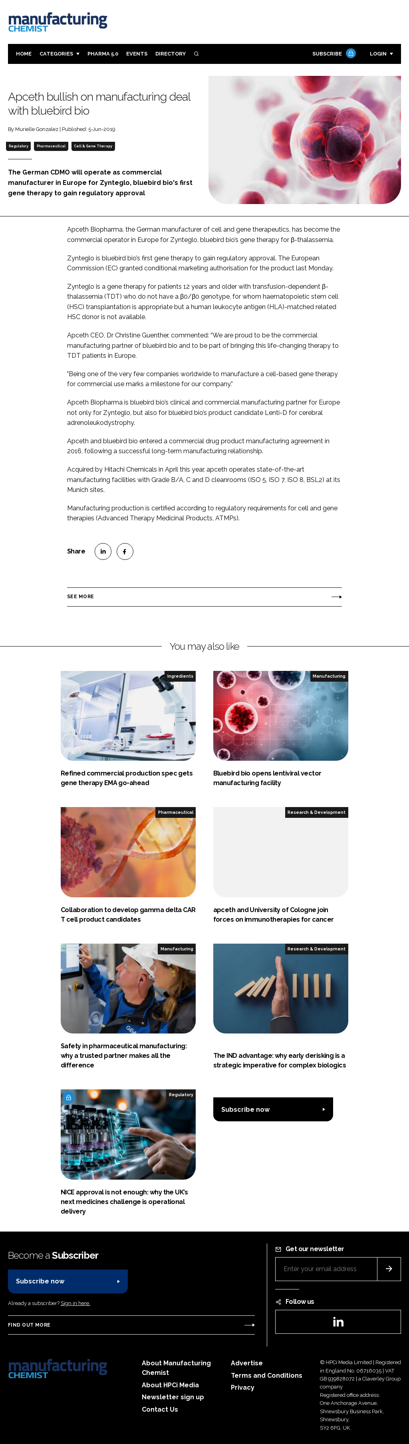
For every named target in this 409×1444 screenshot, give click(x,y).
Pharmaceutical (51, 146)
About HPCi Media (170, 1385)
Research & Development (316, 812)
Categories (56, 54)
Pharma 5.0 (102, 54)
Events (136, 54)
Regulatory (18, 146)
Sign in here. (75, 1303)
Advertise (247, 1363)
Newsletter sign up (173, 1397)
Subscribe (333, 54)
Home (24, 54)
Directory (170, 54)
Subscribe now (245, 1109)
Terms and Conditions (266, 1375)
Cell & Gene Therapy (93, 146)
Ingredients (180, 676)
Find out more (29, 1325)
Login (378, 54)
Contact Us (160, 1409)
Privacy (242, 1387)
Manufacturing (329, 676)
